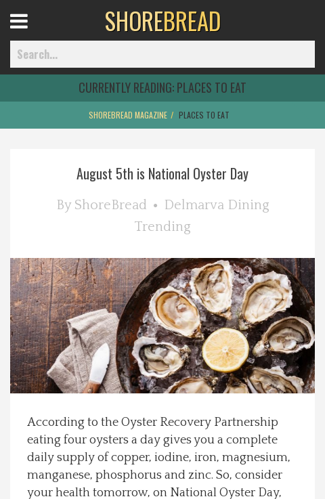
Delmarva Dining (216, 205)
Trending (162, 226)
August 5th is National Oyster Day (162, 173)
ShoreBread (110, 205)
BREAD (163, 20)
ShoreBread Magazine (128, 115)
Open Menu (35, 34)
